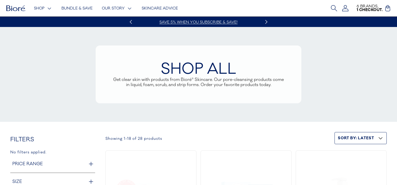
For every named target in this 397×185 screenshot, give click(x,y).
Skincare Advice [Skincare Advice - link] (160, 8)
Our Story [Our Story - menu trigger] (117, 8)
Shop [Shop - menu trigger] (43, 8)
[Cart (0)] (388, 8)
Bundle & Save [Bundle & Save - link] (77, 8)
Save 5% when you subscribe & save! (198, 22)
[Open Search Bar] (334, 8)
